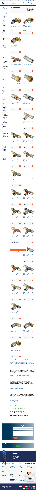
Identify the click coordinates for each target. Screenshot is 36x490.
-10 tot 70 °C (4, 118)
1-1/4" (3, 56)
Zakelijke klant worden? (13, 468)
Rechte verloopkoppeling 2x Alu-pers (5, 133)
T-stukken (4, 108)
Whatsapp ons (16, 458)
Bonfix (3, 20)
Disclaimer (3, 486)
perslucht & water (5, 122)
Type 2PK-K (4, 126)
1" (3, 49)
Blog (10, 475)
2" (3, 58)
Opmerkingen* (4, 431)
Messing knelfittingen (5, 9)
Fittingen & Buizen (5, 62)
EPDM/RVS (4, 92)
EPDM (3, 91)
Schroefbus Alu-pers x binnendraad (5, 135)
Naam (3, 429)
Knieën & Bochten (5, 104)
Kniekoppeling (4, 111)
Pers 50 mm (4, 159)
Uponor (4, 21)
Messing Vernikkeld (5, 98)
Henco (3, 22)
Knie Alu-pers (4, 130)
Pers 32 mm (4, 146)
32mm (3, 87)
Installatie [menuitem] (16, 5)
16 (3, 45)
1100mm (4, 82)
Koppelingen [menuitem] (9, 5)
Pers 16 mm (4, 149)
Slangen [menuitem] (4, 5)
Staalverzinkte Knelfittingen (4, 11)
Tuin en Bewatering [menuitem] (23, 5)
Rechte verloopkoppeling (5, 113)
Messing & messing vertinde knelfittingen (5, 66)
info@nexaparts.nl (17, 457)
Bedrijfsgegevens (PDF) (4, 475)
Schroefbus (4, 28)
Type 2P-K (4, 125)
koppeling (4, 31)
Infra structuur (20, 471)
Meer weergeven (4, 34)
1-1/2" (3, 50)
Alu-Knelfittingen (5, 12)
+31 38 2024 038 (16, 456)
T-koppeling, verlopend (5, 115)
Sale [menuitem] (28, 5)
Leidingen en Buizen (5, 17)
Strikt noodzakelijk (12, 243)
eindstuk (4, 30)
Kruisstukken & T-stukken (5, 105)
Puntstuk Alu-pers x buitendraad (5, 131)
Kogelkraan (4, 25)
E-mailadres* (4, 427)
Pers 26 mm (4, 145)
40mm (3, 88)
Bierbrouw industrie (21, 470)
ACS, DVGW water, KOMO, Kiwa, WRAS (5, 69)
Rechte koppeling (5, 107)
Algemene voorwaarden (13, 473)
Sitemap (10, 486)
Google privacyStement (18, 242)
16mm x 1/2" (4, 46)
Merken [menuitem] (33, 5)
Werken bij (11, 476)
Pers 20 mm (4, 150)
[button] (23, 3)
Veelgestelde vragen (12, 474)
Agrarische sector (21, 472)
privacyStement (14, 241)
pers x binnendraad (5, 37)
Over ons (11, 477)
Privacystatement (7, 486)
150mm (4, 80)
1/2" (3, 57)
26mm (3, 86)
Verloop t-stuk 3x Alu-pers (5, 136)
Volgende (28, 359)
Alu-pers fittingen (5, 61)
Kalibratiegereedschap (5, 64)
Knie (3, 24)
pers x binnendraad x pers (5, 39)
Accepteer (18, 249)
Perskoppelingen (5, 106)
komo (3, 71)
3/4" (3, 59)
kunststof (4, 99)
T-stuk (3, 29)
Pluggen (4, 26)
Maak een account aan (12, 467)
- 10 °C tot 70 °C (5, 119)
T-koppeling (4, 114)
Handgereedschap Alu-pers (5, 63)
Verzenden (15, 437)
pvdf (3, 101)
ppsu (3, 100)
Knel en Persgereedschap (5, 16)
